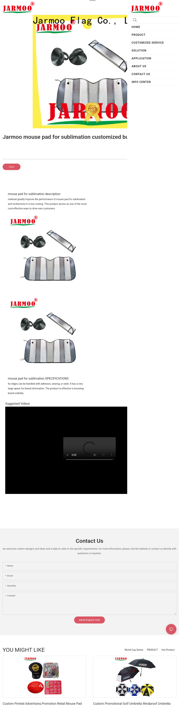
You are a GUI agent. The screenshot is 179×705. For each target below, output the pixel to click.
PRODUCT (152, 649)
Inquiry (11, 167)
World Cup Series (134, 649)
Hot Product (168, 649)
